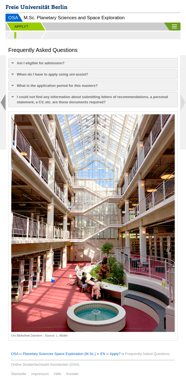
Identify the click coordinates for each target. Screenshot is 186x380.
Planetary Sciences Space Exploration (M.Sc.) (59, 354)
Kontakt (72, 374)
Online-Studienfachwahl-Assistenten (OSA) (45, 364)
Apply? (115, 354)
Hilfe (57, 374)
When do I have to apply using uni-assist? (52, 74)
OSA (13, 17)
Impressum (40, 374)
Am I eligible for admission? (40, 63)
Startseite (18, 374)
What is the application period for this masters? (57, 86)
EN (102, 354)
